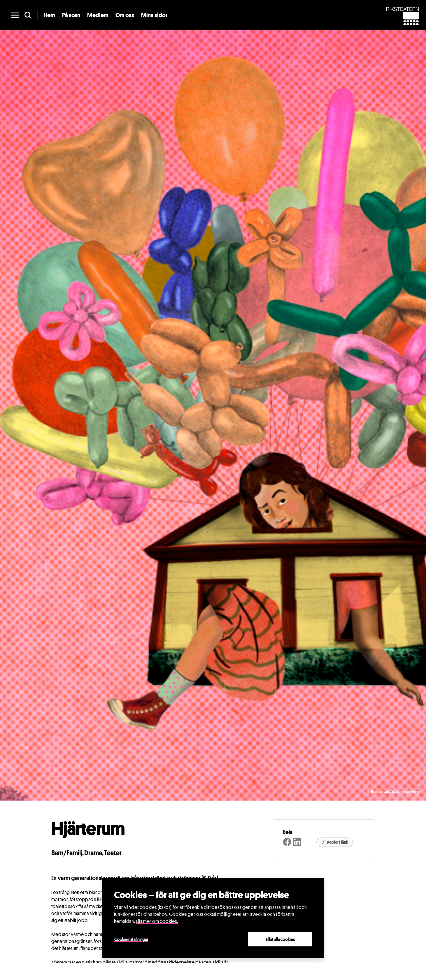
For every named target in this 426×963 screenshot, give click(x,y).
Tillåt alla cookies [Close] (280, 939)
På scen (71, 15)
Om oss (124, 15)
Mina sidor (154, 15)
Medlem (97, 15)
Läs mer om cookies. (157, 921)
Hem (49, 15)
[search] (28, 15)
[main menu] (15, 15)
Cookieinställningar (131, 939)
